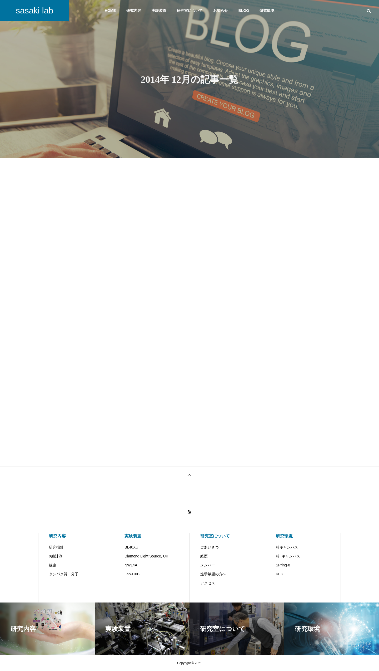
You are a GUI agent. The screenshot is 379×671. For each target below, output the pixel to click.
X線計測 (55, 556)
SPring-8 (283, 565)
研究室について (190, 10)
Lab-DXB (131, 574)
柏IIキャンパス (288, 556)
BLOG (243, 10)
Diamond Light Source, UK (146, 556)
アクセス (207, 583)
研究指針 (56, 547)
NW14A (130, 565)
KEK (279, 574)
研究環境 (267, 10)
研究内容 (133, 10)
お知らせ (220, 10)
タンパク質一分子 (63, 574)
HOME (110, 10)
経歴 (204, 556)
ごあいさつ (209, 547)
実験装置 (159, 10)
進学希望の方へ (213, 574)
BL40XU (131, 547)
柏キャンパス (287, 547)
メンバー (207, 565)
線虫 (52, 565)
